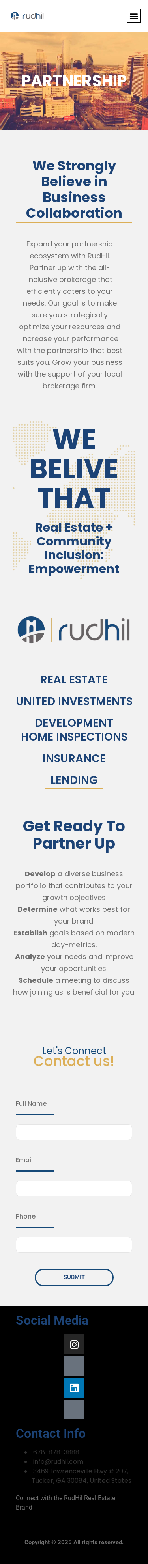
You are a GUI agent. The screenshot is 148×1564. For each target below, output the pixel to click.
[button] (134, 16)
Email (24, 1160)
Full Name (31, 1103)
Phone (26, 1216)
